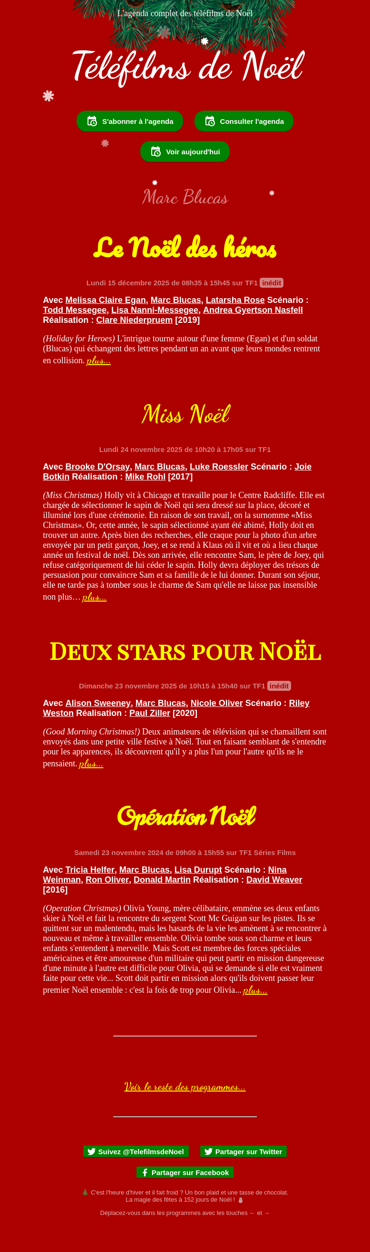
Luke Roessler (219, 492)
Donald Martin (162, 905)
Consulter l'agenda (244, 146)
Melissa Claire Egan (106, 325)
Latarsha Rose (235, 325)
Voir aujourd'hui (185, 177)
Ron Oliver (107, 905)
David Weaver (274, 905)
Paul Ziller (149, 739)
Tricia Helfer (90, 895)
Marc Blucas (176, 325)
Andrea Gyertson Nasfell (253, 335)
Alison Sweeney (98, 729)
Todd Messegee (75, 335)
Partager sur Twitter (243, 1177)
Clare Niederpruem (134, 345)
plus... (99, 385)
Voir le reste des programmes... (184, 1112)
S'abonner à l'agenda (130, 146)
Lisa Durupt (198, 895)
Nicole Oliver (217, 729)
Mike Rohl (145, 502)
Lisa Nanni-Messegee (154, 335)
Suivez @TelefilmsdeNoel (135, 1177)
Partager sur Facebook (184, 1198)
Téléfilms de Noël (185, 65)
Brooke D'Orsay (98, 492)
